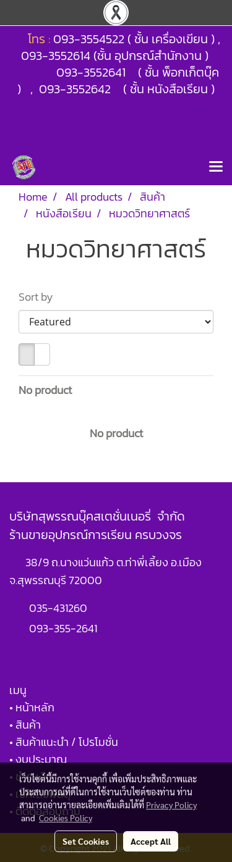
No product (45, 390)
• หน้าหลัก (31, 707)
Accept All (151, 841)
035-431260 (59, 608)
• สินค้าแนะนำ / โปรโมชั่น (63, 742)
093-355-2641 (63, 628)
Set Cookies (85, 841)
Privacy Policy (171, 804)
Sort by (40, 296)
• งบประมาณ (38, 759)
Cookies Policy (65, 817)
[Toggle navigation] (216, 167)
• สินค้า (25, 724)
